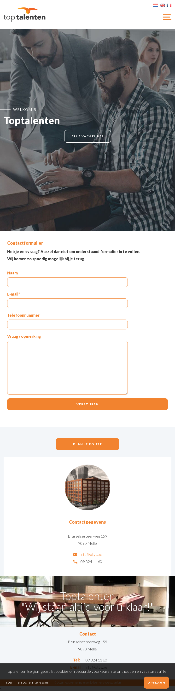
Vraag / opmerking (24, 336)
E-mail (13, 294)
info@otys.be (91, 554)
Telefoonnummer (23, 315)
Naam (12, 273)
